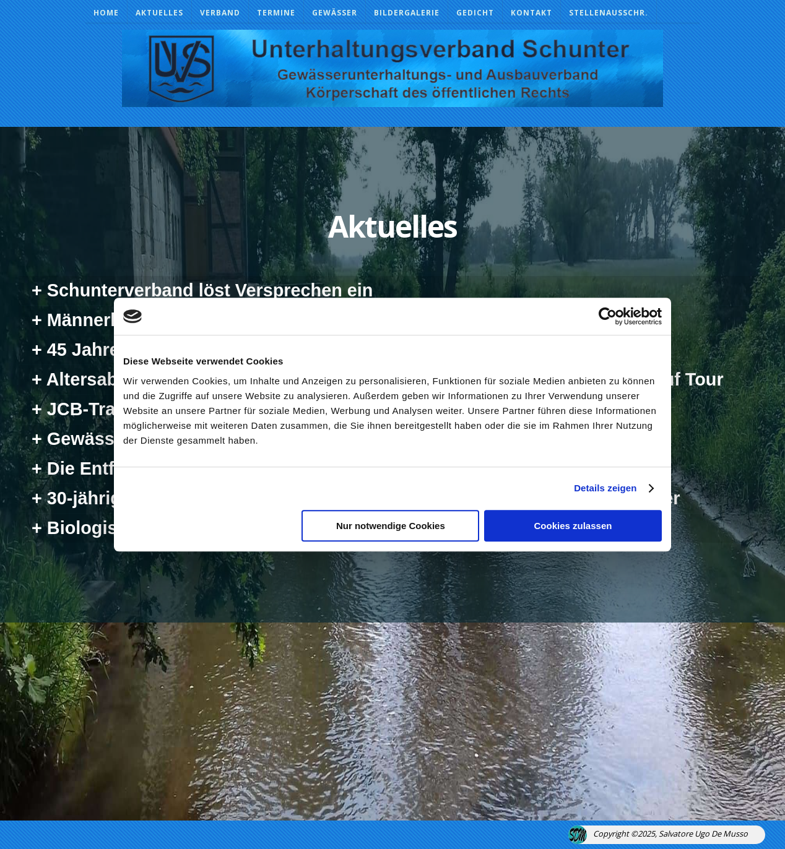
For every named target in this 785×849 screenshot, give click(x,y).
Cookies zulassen (573, 525)
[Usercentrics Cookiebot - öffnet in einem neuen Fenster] (607, 316)
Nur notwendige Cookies (390, 525)
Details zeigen (605, 488)
